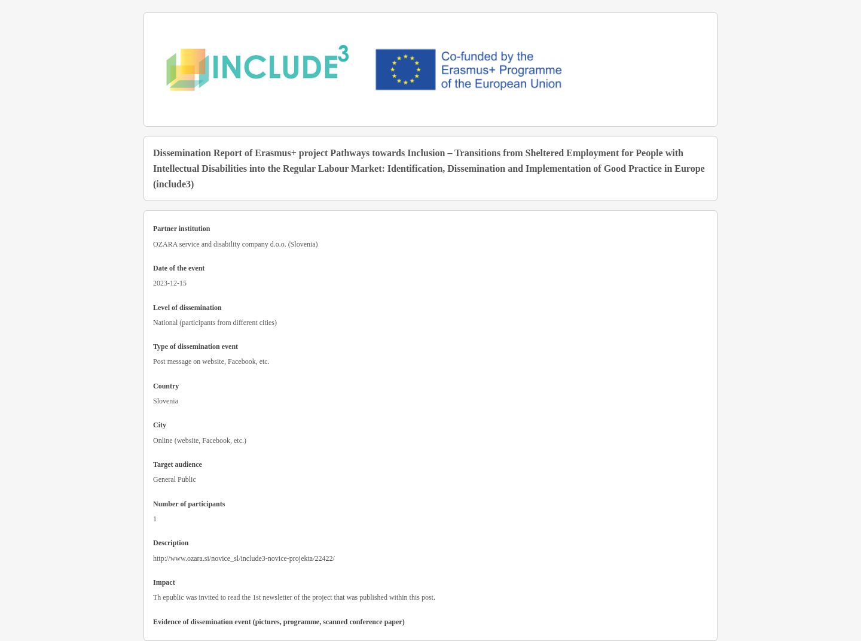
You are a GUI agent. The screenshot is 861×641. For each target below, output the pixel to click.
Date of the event (178, 268)
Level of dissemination (187, 307)
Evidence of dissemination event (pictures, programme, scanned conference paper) (279, 622)
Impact (164, 582)
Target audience (177, 464)
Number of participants (189, 504)
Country (166, 386)
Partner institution (181, 228)
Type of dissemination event (195, 346)
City (159, 425)
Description (170, 543)
